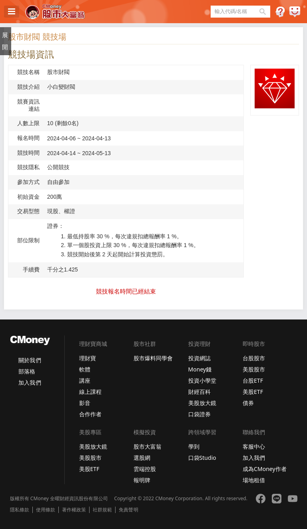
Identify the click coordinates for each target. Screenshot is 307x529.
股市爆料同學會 (153, 358)
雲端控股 (145, 469)
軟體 (84, 369)
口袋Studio (202, 457)
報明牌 (142, 480)
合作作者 (90, 414)
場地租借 (254, 480)
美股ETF (253, 391)
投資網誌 (199, 358)
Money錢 (200, 369)
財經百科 (199, 391)
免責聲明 (128, 510)
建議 (294, 11)
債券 (248, 403)
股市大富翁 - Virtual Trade (55, 11)
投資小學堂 (202, 380)
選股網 (142, 457)
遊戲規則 (280, 11)
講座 (84, 380)
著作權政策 (74, 510)
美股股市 (254, 369)
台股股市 (254, 358)
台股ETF (253, 380)
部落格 (26, 371)
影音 (84, 403)
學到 (193, 446)
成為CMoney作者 (265, 469)
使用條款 (45, 510)
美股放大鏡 (202, 403)
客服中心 (254, 446)
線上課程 (90, 391)
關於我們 (29, 360)
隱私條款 (19, 510)
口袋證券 (199, 414)
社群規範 (102, 510)
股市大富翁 (147, 446)
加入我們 (29, 382)
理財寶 (87, 358)
